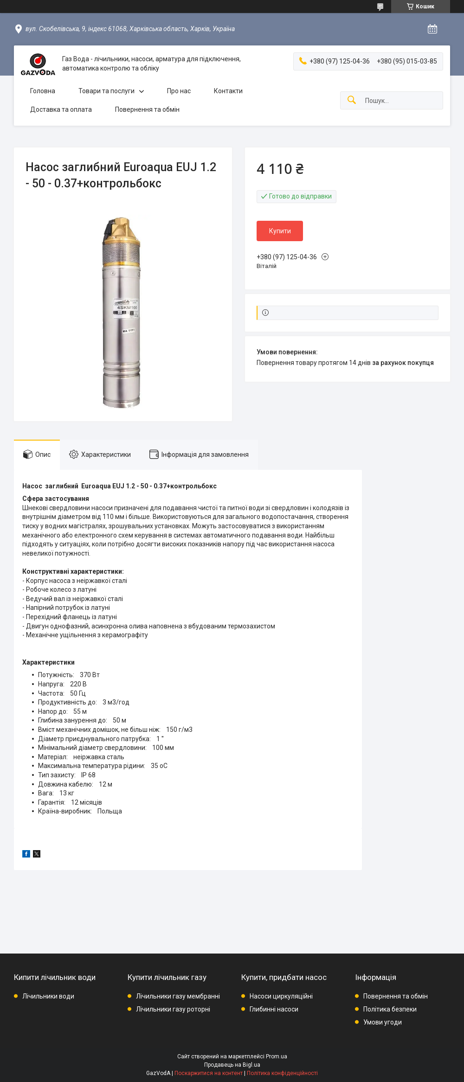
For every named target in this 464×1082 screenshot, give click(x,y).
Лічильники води (48, 996)
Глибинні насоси (274, 1009)
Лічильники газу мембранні (178, 996)
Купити (280, 231)
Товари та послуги (106, 91)
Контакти (228, 91)
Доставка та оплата (61, 109)
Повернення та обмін (147, 109)
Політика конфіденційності (282, 1073)
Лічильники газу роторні (173, 1009)
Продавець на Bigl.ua (232, 1065)
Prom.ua (276, 1056)
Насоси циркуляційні (281, 996)
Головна (42, 91)
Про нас (179, 91)
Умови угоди (382, 1022)
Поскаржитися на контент (208, 1073)
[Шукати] (351, 100)
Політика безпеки (390, 1009)
